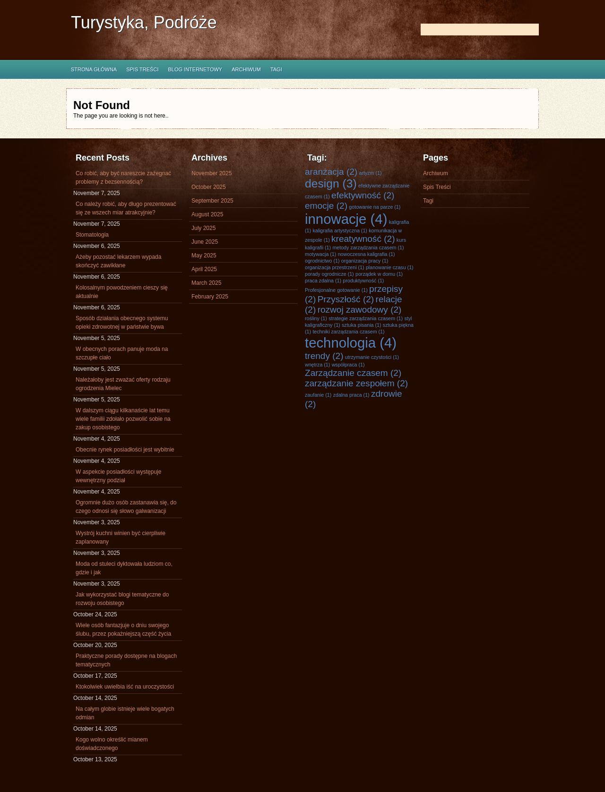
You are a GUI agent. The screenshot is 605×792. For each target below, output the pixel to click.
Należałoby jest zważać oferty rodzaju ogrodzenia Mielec (123, 384)
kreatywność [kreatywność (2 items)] (363, 239)
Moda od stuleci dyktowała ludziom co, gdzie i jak (124, 568)
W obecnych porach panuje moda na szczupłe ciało (122, 353)
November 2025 (211, 173)
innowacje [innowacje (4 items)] (346, 219)
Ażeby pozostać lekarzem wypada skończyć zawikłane (118, 261)
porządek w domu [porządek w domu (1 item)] (379, 274)
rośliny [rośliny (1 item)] (316, 318)
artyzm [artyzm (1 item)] (370, 173)
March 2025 (206, 283)
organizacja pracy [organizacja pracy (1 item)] (365, 261)
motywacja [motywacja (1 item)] (320, 254)
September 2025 (212, 200)
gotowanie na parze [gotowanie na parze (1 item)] (374, 207)
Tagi (276, 69)
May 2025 (203, 255)
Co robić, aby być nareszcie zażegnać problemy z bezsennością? (123, 177)
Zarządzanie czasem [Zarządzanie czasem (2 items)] (353, 373)
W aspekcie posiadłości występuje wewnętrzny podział (118, 476)
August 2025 (207, 214)
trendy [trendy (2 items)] (324, 356)
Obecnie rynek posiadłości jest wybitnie (125, 449)
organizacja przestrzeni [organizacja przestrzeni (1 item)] (334, 267)
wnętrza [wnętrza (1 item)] (317, 364)
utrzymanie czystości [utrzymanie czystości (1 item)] (372, 357)
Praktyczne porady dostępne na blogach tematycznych (126, 660)
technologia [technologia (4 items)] (351, 342)
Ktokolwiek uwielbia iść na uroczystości (125, 686)
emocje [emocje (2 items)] (326, 206)
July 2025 (203, 228)
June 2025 (204, 241)
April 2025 (204, 269)
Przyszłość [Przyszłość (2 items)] (346, 299)
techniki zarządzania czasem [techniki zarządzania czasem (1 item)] (348, 331)
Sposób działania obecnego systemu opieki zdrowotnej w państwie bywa (122, 322)
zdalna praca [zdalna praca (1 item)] (351, 395)
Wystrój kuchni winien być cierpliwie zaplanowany (120, 537)
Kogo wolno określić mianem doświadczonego (112, 743)
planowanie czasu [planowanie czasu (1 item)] (390, 267)
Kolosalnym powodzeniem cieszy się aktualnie (122, 291)
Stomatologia (92, 234)
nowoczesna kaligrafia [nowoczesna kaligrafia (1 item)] (366, 254)
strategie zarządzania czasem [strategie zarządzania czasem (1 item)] (365, 318)
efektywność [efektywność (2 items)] (362, 195)
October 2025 (208, 187)
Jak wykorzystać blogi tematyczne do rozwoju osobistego (122, 598)
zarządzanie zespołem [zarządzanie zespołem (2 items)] (356, 383)
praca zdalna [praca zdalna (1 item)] (323, 280)
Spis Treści (142, 69)
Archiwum (246, 69)
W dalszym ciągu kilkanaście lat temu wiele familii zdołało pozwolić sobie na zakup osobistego (123, 419)
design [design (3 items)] (331, 183)
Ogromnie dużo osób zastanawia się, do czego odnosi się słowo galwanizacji (126, 506)
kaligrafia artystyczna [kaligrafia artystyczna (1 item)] (339, 230)
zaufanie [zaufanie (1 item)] (318, 395)
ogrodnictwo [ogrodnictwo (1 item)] (322, 261)
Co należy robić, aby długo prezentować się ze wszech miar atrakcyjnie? (126, 208)
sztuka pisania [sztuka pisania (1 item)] (361, 325)
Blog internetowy (195, 69)
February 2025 (209, 296)
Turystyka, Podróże (144, 22)
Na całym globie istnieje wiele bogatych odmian (125, 713)
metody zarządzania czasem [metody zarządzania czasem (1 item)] (368, 247)
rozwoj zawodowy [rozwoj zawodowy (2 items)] (360, 310)
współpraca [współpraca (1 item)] (348, 364)
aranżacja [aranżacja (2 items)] (331, 172)
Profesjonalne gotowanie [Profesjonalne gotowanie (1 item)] (336, 290)
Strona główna (94, 69)
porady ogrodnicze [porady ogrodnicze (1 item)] (329, 274)
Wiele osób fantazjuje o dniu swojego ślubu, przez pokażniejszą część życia (123, 629)
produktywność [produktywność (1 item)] (363, 280)
